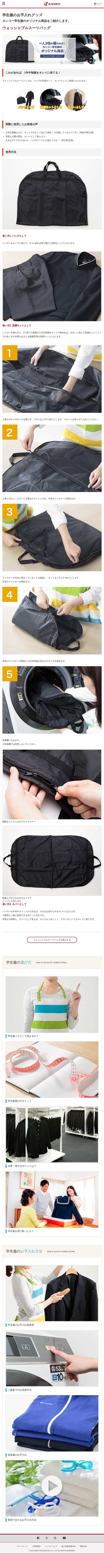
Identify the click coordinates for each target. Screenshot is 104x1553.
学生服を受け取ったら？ (21, 1231)
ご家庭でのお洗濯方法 (20, 1390)
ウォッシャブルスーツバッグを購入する (52, 940)
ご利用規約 (36, 1546)
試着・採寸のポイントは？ (22, 1166)
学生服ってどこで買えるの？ (23, 1036)
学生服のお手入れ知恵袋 (21, 1325)
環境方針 (83, 1546)
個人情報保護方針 (68, 1546)
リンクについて (51, 1546)
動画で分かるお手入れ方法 (22, 1520)
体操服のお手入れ (17, 1455)
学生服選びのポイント (20, 1101)
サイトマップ (22, 1546)
